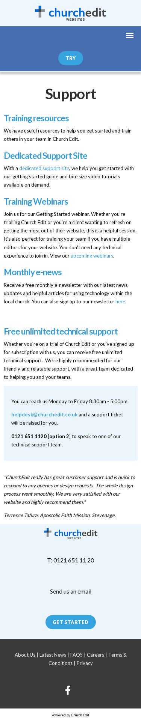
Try (70, 58)
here (120, 301)
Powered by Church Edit (70, 715)
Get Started (70, 622)
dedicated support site (44, 168)
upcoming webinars (92, 255)
